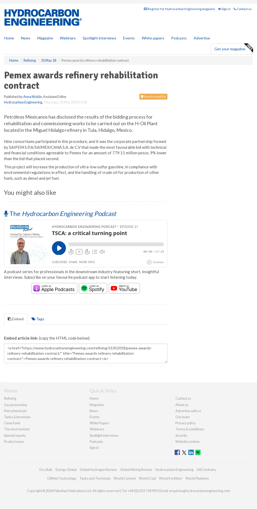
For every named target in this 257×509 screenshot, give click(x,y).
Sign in (224, 9)
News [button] (25, 38)
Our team (182, 417)
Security (181, 435)
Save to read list (153, 96)
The (60, 213)
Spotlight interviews (99, 38)
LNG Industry (206, 469)
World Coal (147, 478)
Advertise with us (188, 411)
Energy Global (66, 469)
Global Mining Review (136, 469)
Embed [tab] (16, 319)
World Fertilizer (170, 478)
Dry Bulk (45, 469)
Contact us (243, 9)
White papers (153, 38)
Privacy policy (185, 423)
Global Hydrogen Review (98, 469)
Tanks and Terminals (94, 478)
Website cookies (187, 441)
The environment (17, 429)
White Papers (99, 423)
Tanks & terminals (17, 417)
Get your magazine (233, 48)
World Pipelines (197, 478)
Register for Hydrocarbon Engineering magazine (179, 9)
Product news (14, 441)
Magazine (45, 38)
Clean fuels (12, 423)
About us (181, 405)
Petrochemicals (15, 411)
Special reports (15, 435)
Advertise (202, 38)
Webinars (68, 38)
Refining (10, 398)
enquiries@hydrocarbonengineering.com (199, 491)
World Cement (125, 478)
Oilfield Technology (61, 478)
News (94, 411)
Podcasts (179, 38)
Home (9, 38)
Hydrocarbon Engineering (23, 102)
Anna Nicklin (32, 96)
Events (129, 38)
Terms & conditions (189, 429)
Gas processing (15, 405)
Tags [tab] (38, 319)
